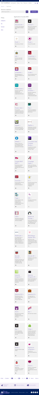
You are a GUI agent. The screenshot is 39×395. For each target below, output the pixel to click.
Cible (2, 29)
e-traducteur (31, 56)
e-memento (18, 72)
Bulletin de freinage (31, 217)
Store (6, 6)
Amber (17, 347)
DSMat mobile (19, 89)
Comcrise (17, 180)
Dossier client (19, 108)
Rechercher (34, 11)
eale (16, 56)
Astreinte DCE (19, 294)
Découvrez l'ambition (19, 385)
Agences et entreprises (31, 348)
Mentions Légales (22, 392)
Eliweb (30, 42)
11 (24, 378)
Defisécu (17, 141)
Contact (27, 392)
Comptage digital (31, 162)
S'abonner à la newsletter (6, 385)
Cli (29, 180)
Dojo (29, 108)
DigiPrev (30, 125)
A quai (17, 365)
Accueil (2, 6)
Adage (30, 329)
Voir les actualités (31, 385)
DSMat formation (30, 89)
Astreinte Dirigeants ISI (31, 276)
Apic (16, 329)
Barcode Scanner (17, 256)
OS (1, 23)
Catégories (3, 20)
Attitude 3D (31, 256)
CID (29, 198)
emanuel (30, 24)
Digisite (17, 125)
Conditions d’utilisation (14, 392)
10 (22, 378)
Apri (29, 311)
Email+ (17, 42)
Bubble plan (18, 235)
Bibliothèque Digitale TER (31, 236)
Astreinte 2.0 (31, 294)
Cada (16, 216)
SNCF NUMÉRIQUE (5, 3)
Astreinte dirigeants (18, 276)
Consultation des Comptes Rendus (32, 143)
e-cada (30, 72)
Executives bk (19, 24)
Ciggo (17, 198)
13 (29, 378)
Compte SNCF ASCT (19, 162)
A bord (30, 365)
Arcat (16, 311)
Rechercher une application (6, 9)
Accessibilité (8, 392)
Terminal (2, 26)
